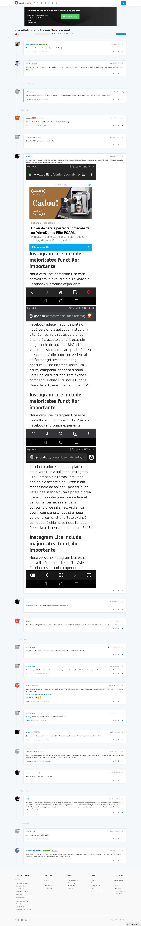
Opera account (49, 883)
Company (118, 875)
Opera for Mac (20, 886)
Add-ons (47, 880)
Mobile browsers (20, 897)
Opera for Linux (21, 889)
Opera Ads (48, 888)
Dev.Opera (71, 888)
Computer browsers (21, 880)
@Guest (40, 118)
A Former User (30, 92)
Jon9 (27, 799)
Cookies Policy (95, 885)
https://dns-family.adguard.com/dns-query (39, 694)
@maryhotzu (40, 751)
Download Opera (71, 16)
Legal (93, 875)
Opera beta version (22, 891)
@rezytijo (39, 713)
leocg (27, 44)
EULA (92, 888)
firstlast (28, 63)
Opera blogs (72, 883)
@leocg (34, 63)
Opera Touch (20, 906)
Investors (117, 888)
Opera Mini (19, 904)
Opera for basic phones (23, 909)
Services (48, 875)
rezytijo (28, 621)
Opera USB (19, 894)
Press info (117, 883)
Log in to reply (121, 34)
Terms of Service (96, 891)
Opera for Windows (22, 883)
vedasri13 (29, 118)
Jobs (116, 885)
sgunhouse (29, 850)
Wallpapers (48, 885)
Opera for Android (22, 34)
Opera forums (72, 885)
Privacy (93, 883)
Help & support (73, 880)
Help (69, 875)
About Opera (118, 880)
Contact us (118, 893)
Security (93, 880)
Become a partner (120, 891)
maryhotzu (29, 156)
